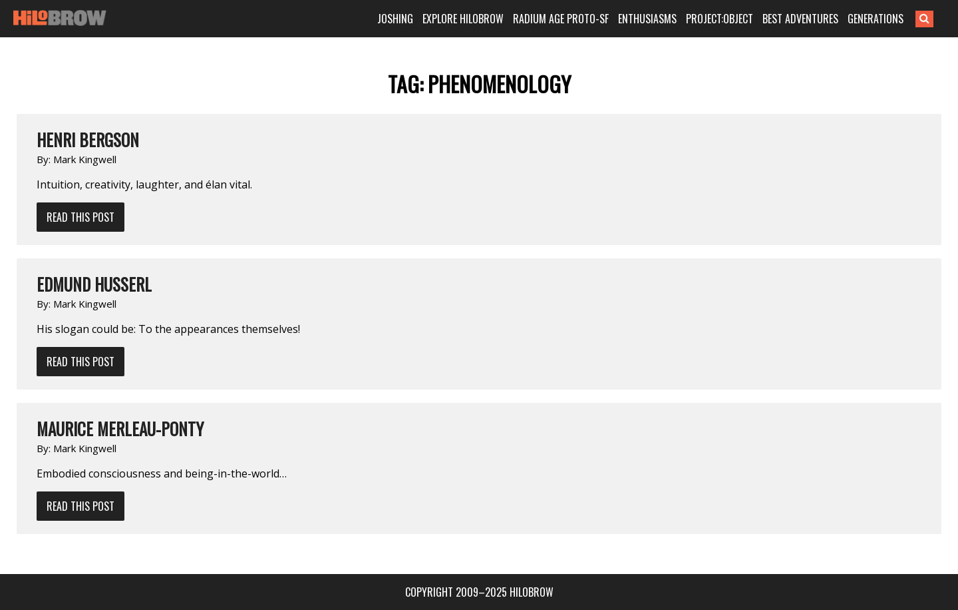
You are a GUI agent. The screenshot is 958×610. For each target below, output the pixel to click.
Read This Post (80, 217)
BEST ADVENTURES (800, 19)
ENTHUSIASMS (647, 19)
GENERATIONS (875, 19)
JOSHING (395, 19)
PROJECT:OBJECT (719, 19)
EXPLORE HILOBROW (463, 19)
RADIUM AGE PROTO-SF (561, 19)
